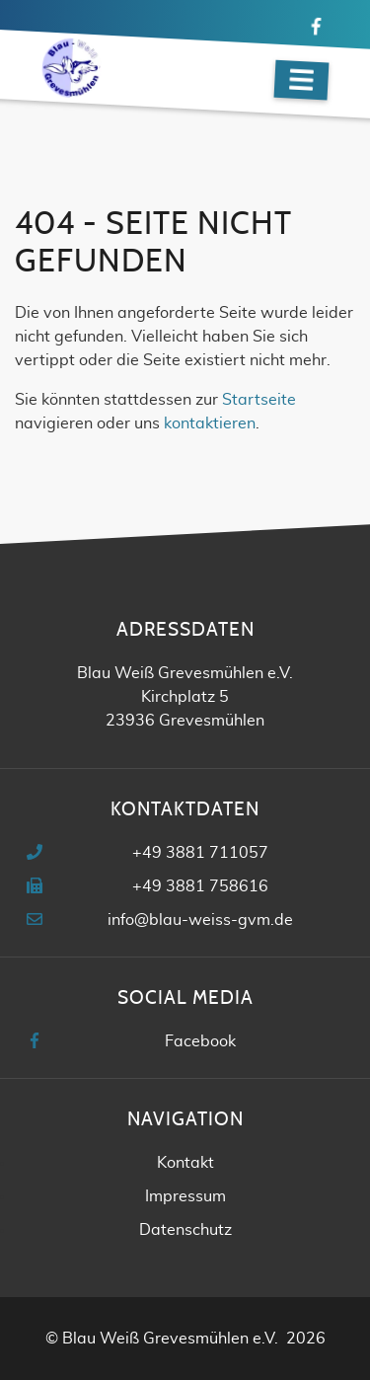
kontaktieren (210, 423)
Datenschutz (185, 1230)
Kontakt (185, 1163)
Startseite (259, 400)
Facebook (200, 1041)
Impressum (185, 1196)
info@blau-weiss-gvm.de (200, 920)
